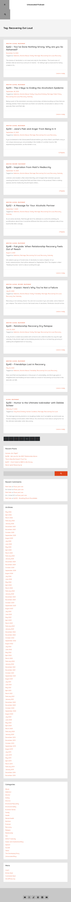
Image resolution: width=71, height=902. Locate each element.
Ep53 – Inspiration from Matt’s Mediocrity (29, 160)
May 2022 (8, 641)
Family (32, 46)
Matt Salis (8, 479)
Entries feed (9, 857)
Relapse (7, 814)
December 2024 (10, 552)
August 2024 (9, 564)
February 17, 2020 (11, 402)
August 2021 (9, 667)
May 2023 (8, 607)
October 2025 (9, 524)
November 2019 (10, 726)
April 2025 (8, 541)
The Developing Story (12, 837)
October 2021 (9, 661)
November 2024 (10, 555)
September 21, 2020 (12, 126)
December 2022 (10, 621)
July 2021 (8, 669)
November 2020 (10, 692)
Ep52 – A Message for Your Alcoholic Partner (31, 198)
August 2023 (9, 598)
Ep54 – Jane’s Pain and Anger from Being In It (32, 122)
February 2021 (9, 684)
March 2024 (9, 578)
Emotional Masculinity (12, 789)
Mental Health (9, 803)
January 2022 (9, 652)
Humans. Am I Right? (11, 446)
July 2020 (8, 704)
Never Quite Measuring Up (13, 457)
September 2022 (10, 629)
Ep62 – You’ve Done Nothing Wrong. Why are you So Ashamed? (34, 39)
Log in (7, 854)
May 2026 (8, 504)
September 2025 (10, 527)
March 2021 (9, 681)
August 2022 (9, 632)
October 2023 (9, 592)
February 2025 (10, 547)
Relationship (21, 34)
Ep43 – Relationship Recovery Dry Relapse (30, 318)
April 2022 (8, 644)
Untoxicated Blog (10, 840)
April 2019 (8, 747)
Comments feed (10, 859)
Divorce (7, 786)
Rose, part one (18, 479)
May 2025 (8, 538)
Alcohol (14, 34)
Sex (14, 289)
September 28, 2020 (12, 85)
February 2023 (10, 615)
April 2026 (8, 506)
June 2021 (8, 672)
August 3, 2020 (10, 246)
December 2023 (10, 587)
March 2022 (9, 647)
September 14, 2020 (12, 164)
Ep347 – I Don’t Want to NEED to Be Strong (19, 454)
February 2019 (10, 752)
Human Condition (31, 404)
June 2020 (8, 707)
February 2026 (10, 512)
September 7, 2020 (12, 202)
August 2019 (9, 735)
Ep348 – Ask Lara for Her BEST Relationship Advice (21, 449)
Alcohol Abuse (24, 46)
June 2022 (8, 638)
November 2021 (10, 658)
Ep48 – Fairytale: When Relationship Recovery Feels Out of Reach (32, 241)
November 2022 (10, 624)
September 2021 (10, 664)
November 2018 (10, 761)
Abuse (7, 774)
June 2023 (8, 604)
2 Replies (62, 184)
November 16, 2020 (12, 44)
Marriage (37, 46)
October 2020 (9, 695)
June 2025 (8, 535)
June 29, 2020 (10, 322)
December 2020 (10, 689)
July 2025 (8, 532)
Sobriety (30, 90)
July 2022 (8, 635)
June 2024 (8, 569)
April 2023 (8, 609)
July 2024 (8, 566)
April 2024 (8, 575)
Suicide (7, 832)
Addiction (9, 34)
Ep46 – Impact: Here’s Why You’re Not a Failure (33, 280)
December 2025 (10, 518)
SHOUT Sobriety (10, 823)
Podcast (8, 809)
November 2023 (10, 589)
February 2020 (10, 718)
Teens (7, 834)
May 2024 (8, 572)
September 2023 (10, 595)
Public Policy (58, 87)
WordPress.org (10, 862)
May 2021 (8, 675)
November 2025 (10, 521)
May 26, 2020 (10, 361)
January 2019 (9, 755)
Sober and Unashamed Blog (14, 826)
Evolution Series (10, 794)
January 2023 (9, 618)
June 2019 (8, 741)
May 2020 (8, 709)
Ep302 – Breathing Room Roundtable (25, 490)
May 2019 (8, 744)
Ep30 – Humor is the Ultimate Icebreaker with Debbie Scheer (31, 396)
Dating (7, 783)
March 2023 (9, 612)
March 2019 (9, 749)
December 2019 (10, 724)
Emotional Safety (10, 792)
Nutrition (8, 806)
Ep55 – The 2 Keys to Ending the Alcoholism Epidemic (30, 80)
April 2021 (8, 678)
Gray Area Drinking (41, 87)
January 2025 (9, 549)
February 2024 (10, 581)
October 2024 (9, 558)
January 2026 (9, 515)
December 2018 (10, 758)
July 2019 (8, 738)
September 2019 (10, 732)
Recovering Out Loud (48, 46)
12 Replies (61, 146)
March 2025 (9, 544)
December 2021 (10, 655)
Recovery (58, 46)
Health (7, 800)
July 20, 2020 (10, 284)
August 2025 (9, 529)
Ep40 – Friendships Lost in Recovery (26, 357)
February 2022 (10, 649)
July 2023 (8, 601)
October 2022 (9, 626)
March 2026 (9, 509)
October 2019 (9, 729)
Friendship (38, 286)
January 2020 (9, 721)
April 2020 (8, 712)
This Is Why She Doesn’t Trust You (16, 451)
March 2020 (9, 715)
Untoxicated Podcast (35, 5)
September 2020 (10, 698)
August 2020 (9, 701)
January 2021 (9, 687)
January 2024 (9, 584)
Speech (7, 829)
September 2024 (10, 561)
